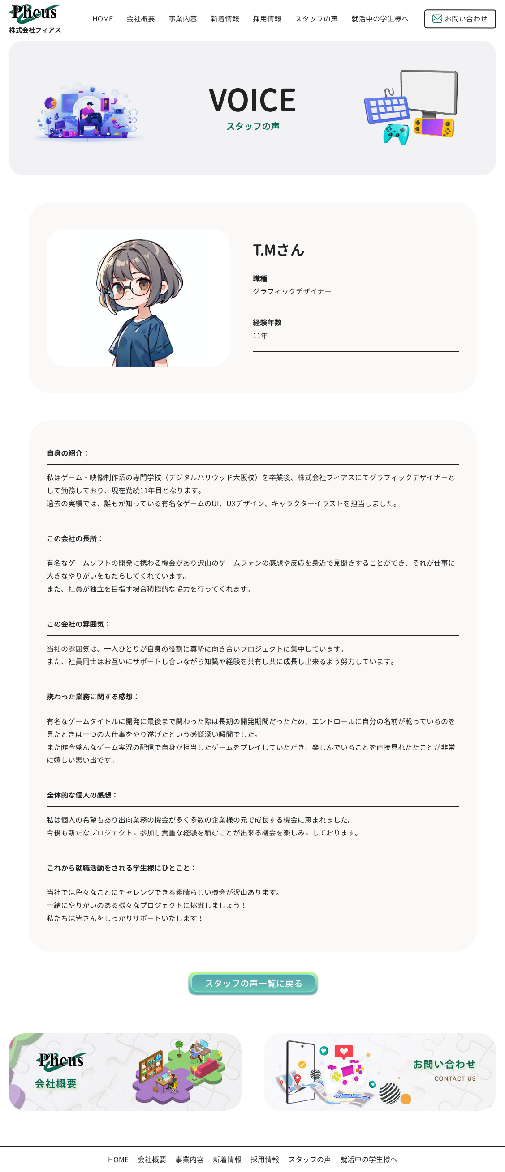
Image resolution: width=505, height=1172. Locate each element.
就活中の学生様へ (380, 19)
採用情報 (267, 18)
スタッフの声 (316, 19)
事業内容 (182, 18)
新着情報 (225, 18)
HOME (102, 18)
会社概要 (140, 18)
